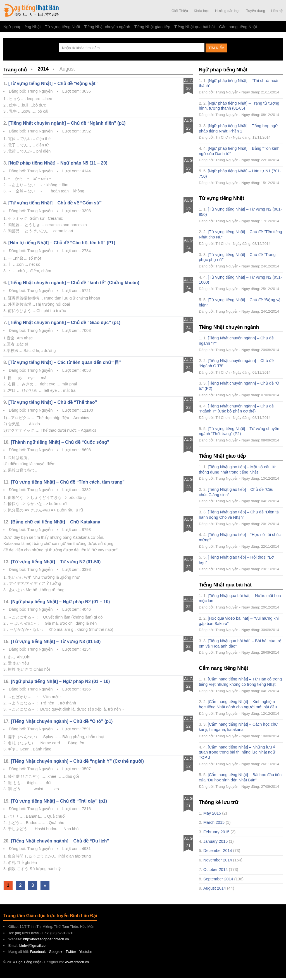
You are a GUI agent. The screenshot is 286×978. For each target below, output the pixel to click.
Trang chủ (15, 70)
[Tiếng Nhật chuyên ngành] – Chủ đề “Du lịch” (60, 841)
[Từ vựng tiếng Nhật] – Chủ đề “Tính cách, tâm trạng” (68, 482)
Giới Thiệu (179, 11)
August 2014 (214, 888)
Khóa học (201, 11)
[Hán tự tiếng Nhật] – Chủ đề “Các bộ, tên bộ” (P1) (61, 242)
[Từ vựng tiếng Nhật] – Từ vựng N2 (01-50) (56, 561)
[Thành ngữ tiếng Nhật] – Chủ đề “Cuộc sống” (60, 442)
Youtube (85, 952)
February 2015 (216, 832)
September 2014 (218, 879)
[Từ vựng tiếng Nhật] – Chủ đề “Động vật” (53, 83)
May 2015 (212, 813)
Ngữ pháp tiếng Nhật (22, 27)
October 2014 (215, 869)
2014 (43, 69)
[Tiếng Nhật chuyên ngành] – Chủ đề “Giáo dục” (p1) (64, 322)
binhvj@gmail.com (34, 945)
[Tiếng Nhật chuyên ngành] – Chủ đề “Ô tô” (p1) (62, 721)
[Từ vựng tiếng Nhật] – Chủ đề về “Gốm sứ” (55, 203)
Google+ (56, 952)
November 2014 (217, 860)
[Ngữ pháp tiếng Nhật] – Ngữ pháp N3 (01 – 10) (60, 681)
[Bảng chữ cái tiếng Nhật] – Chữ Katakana (55, 522)
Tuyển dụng (255, 11)
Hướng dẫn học (227, 11)
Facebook (38, 952)
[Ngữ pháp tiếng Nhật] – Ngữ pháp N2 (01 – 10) (60, 601)
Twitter (71, 952)
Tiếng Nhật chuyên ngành (107, 27)
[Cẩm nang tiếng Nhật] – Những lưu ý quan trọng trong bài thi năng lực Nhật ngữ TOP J (237, 752)
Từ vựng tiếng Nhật (62, 27)
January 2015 (215, 841)
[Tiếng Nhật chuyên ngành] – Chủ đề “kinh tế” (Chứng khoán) (73, 282)
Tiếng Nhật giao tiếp (152, 27)
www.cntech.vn (77, 962)
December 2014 (217, 850)
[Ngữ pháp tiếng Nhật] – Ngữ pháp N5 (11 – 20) (58, 163)
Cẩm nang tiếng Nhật (238, 27)
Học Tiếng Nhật (31, 10)
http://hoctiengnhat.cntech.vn (46, 939)
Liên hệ (277, 11)
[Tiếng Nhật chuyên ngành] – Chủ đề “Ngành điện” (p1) (67, 123)
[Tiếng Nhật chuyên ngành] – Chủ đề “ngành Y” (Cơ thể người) (77, 761)
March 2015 (214, 822)
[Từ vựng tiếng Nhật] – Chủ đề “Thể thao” (52, 402)
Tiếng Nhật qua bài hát (194, 27)
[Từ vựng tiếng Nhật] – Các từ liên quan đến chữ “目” (64, 362)
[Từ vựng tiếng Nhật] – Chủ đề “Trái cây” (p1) (59, 801)
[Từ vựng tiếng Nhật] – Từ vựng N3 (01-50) (56, 641)
